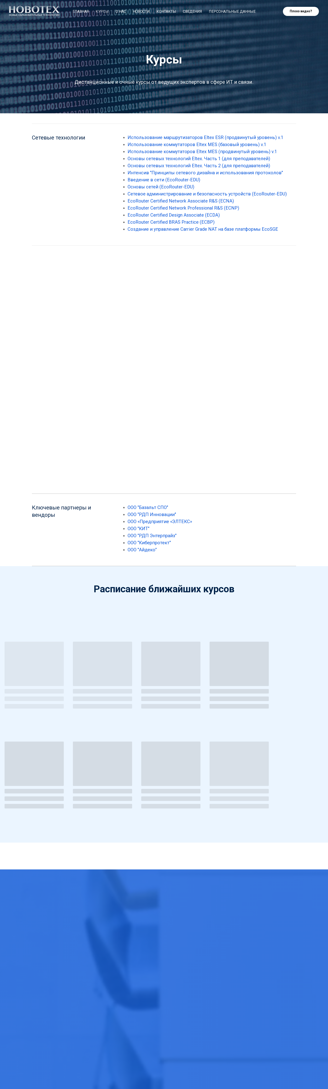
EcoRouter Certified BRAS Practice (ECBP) (171, 222)
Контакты (166, 11)
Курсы (102, 11)
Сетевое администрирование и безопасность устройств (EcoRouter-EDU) (207, 194)
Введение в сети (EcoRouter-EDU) (164, 179)
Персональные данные (232, 11)
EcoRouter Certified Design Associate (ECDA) (174, 215)
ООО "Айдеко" (142, 549)
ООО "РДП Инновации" (152, 514)
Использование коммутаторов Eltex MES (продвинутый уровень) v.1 (202, 151)
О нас (120, 11)
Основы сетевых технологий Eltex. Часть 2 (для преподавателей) (199, 165)
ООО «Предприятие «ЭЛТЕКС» (160, 521)
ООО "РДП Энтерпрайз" (152, 535)
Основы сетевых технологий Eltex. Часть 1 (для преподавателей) (199, 158)
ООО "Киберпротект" (149, 542)
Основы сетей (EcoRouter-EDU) (161, 187)
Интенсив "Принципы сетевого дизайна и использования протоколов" (205, 172)
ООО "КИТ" (138, 528)
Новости (141, 11)
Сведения (192, 11)
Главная (81, 11)
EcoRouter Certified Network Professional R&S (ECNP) (183, 208)
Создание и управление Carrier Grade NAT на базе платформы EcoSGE (203, 229)
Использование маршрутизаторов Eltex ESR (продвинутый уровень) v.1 (205, 137)
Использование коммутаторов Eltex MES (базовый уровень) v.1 (197, 144)
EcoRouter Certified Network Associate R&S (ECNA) (181, 201)
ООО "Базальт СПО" (148, 507)
